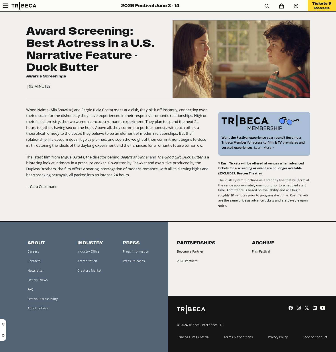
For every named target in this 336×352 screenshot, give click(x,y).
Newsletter (36, 270)
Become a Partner (190, 251)
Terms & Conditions (238, 337)
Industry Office (88, 251)
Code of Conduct (315, 337)
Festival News (38, 280)
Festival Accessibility (43, 299)
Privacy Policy (278, 337)
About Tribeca (38, 308)
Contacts (34, 261)
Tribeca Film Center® (193, 337)
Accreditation (87, 261)
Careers (33, 251)
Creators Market (89, 270)
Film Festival (261, 251)
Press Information (136, 251)
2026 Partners (187, 261)
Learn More (264, 147)
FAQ (30, 289)
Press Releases (134, 261)
